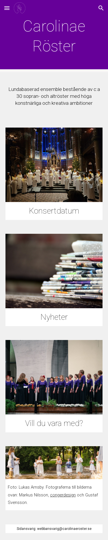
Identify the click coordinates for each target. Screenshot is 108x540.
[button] (7, 8)
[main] (54, 36)
